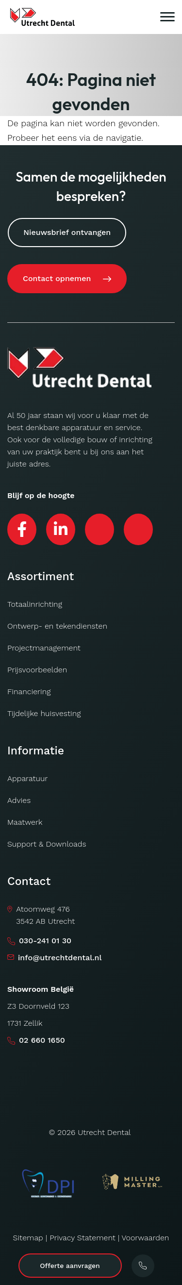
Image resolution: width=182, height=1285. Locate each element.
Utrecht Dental (104, 1132)
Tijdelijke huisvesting (44, 713)
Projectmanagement (44, 647)
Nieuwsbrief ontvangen (67, 232)
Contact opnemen (57, 278)
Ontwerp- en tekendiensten (57, 626)
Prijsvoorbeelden (37, 669)
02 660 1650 (42, 1040)
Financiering (29, 691)
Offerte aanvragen (69, 1265)
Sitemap (28, 1237)
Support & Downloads (46, 844)
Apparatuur (27, 778)
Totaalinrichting (34, 604)
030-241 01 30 (45, 940)
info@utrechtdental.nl (60, 957)
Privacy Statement (83, 1237)
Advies (19, 800)
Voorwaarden (145, 1237)
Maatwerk (24, 822)
